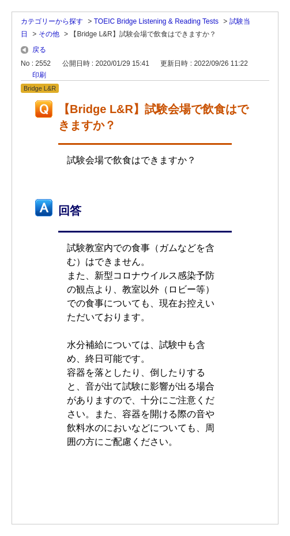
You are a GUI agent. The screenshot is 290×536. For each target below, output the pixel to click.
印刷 (39, 75)
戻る (39, 50)
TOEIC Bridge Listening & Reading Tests (156, 21)
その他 (49, 34)
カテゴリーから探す (52, 21)
